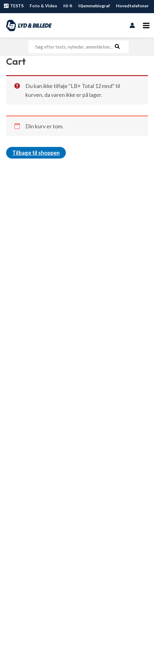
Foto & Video (43, 5)
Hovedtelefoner (132, 5)
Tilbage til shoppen (36, 152)
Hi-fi (67, 5)
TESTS (13, 6)
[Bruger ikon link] (132, 25)
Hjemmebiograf (94, 5)
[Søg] (117, 47)
